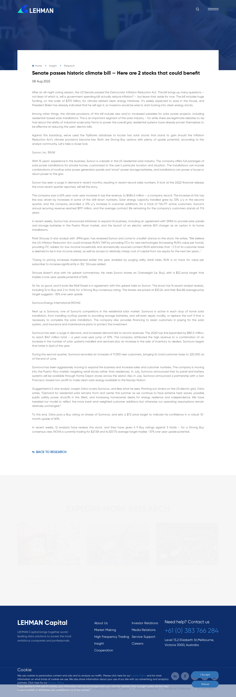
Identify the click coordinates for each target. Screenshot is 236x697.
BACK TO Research (51, 452)
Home (38, 65)
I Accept (205, 674)
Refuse (205, 684)
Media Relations (144, 630)
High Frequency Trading (111, 636)
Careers (137, 643)
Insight (99, 643)
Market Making (105, 630)
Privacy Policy (55, 682)
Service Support (143, 636)
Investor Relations (145, 623)
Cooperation (103, 650)
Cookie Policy (138, 675)
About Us (101, 623)
